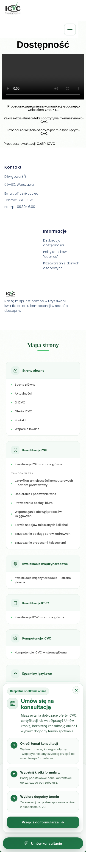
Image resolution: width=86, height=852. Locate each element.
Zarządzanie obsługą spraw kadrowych (42, 534)
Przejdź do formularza (43, 822)
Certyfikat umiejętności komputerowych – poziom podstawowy (44, 483)
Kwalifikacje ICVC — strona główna (39, 618)
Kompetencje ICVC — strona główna (41, 653)
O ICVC (20, 403)
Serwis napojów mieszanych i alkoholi (42, 525)
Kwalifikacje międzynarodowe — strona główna (43, 580)
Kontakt (20, 420)
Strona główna (25, 385)
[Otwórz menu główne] (70, 29)
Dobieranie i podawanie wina (35, 494)
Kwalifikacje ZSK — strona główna (38, 465)
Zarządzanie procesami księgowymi (40, 543)
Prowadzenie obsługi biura (34, 503)
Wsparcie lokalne (27, 429)
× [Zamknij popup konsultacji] (76, 690)
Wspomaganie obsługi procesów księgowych (38, 514)
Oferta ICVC (23, 412)
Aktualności (23, 394)
